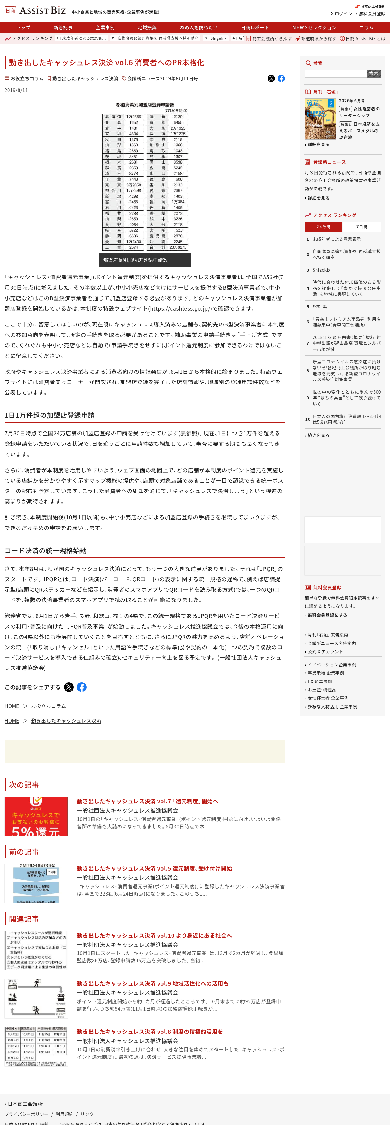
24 (324, 226)
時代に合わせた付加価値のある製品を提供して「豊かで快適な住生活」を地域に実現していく (347, 288)
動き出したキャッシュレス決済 (85, 78)
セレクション (314, 27)
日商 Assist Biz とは (362, 38)
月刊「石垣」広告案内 (328, 635)
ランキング (29, 38)
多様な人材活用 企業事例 (332, 706)
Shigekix (219, 38)
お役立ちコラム (27, 78)
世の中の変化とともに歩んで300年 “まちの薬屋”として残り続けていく (347, 398)
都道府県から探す (316, 38)
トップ (23, 27)
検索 (374, 73)
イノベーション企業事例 (332, 665)
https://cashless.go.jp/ (180, 308)
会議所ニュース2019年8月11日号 (162, 78)
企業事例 (105, 27)
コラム (367, 27)
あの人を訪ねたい (199, 27)
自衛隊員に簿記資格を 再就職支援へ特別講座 (158, 38)
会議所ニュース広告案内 (332, 643)
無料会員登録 (372, 13)
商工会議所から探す (269, 38)
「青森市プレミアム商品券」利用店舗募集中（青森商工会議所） (347, 322)
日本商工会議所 (25, 1103)
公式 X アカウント (325, 651)
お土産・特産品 (322, 690)
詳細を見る (319, 144)
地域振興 (147, 27)
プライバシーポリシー (27, 1114)
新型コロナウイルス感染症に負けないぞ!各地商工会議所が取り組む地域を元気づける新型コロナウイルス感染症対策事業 (347, 371)
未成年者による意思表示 (84, 38)
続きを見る (319, 435)
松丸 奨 (320, 306)
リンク (87, 1114)
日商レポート (255, 27)
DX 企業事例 (320, 681)
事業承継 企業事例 (326, 673)
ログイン (344, 13)
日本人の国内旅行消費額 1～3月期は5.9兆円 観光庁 (347, 419)
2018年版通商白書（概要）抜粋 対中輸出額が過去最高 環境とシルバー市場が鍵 (347, 343)
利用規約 (64, 1114)
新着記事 (63, 27)
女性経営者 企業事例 (328, 698)
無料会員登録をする (328, 615)
